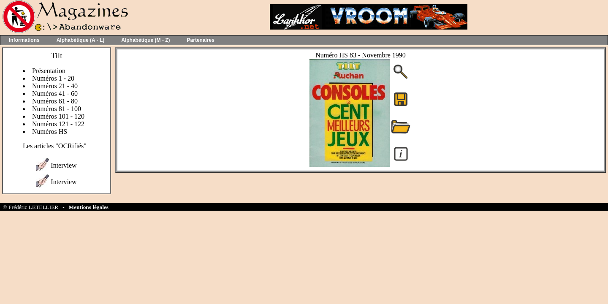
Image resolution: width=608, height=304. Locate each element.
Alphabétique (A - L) (81, 40)
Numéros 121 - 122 (58, 124)
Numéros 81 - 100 (56, 108)
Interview (63, 165)
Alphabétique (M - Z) (145, 40)
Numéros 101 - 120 (58, 116)
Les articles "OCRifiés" (55, 145)
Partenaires (200, 40)
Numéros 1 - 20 (53, 78)
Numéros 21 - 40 (55, 86)
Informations (24, 40)
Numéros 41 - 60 (55, 93)
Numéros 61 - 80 (55, 101)
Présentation (48, 70)
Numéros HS (49, 131)
